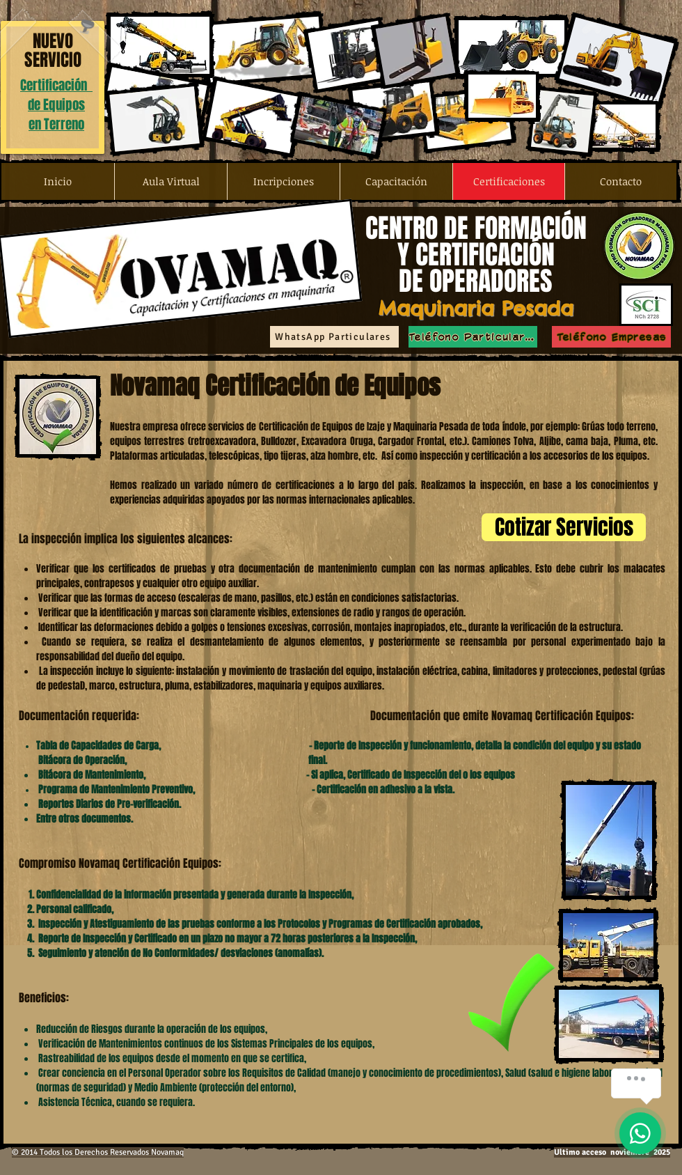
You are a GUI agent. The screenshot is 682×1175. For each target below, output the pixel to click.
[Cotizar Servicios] (564, 527)
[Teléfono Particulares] (473, 337)
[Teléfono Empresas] (611, 337)
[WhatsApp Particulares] (334, 337)
